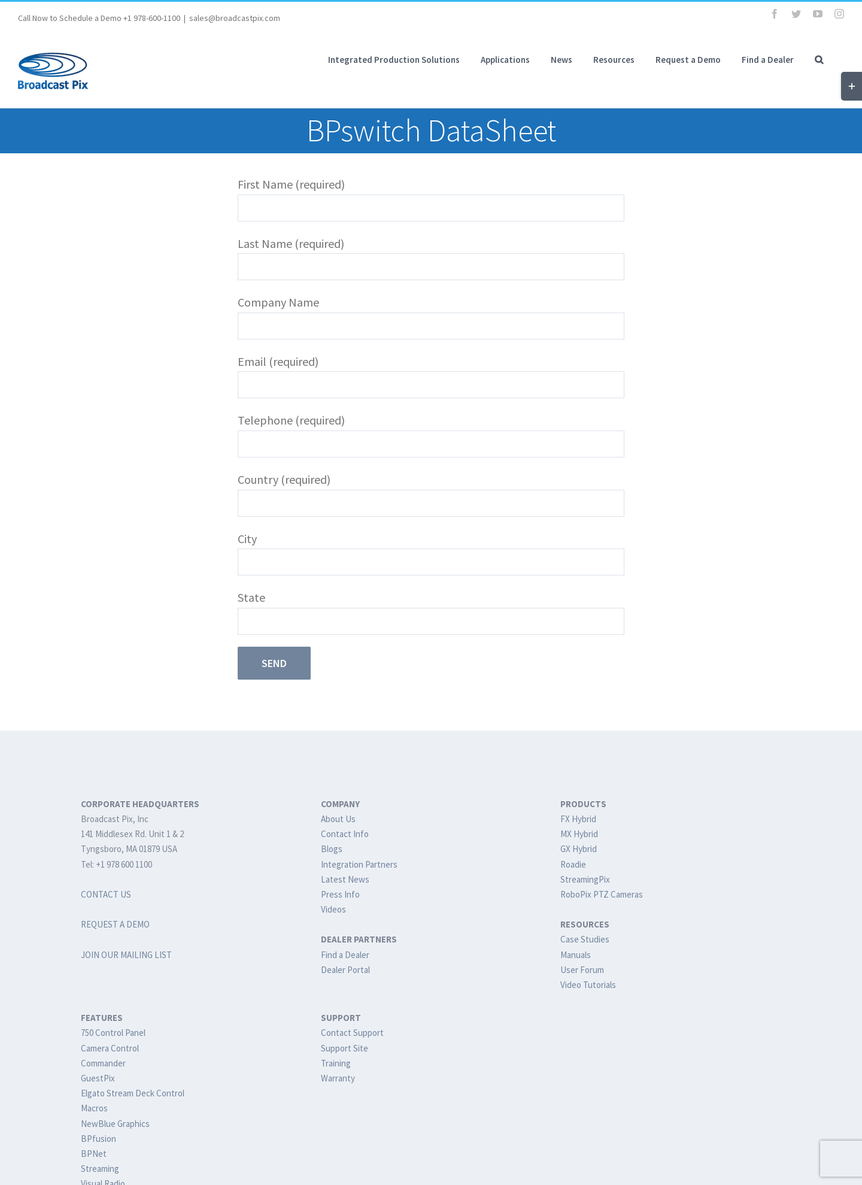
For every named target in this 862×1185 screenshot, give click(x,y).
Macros (94, 1108)
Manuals (575, 954)
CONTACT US (106, 894)
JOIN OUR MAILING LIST (126, 954)
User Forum (582, 969)
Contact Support (352, 1032)
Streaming (100, 1168)
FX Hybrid (578, 819)
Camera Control (110, 1048)
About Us (338, 819)
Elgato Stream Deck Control (132, 1093)
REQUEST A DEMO (115, 924)
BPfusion (98, 1138)
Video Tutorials (588, 984)
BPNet (94, 1153)
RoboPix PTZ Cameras (601, 894)
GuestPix (98, 1078)
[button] (819, 59)
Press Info (340, 894)
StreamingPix (585, 879)
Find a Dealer (345, 954)
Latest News (345, 879)
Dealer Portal (345, 969)
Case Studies (584, 939)
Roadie (573, 864)
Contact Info (345, 833)
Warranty (338, 1078)
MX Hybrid (579, 833)
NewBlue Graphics (115, 1123)
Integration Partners (359, 864)
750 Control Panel (113, 1032)
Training (336, 1063)
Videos (333, 909)
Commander (103, 1063)
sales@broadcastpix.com (234, 18)
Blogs (331, 848)
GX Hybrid (578, 848)
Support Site (344, 1048)
